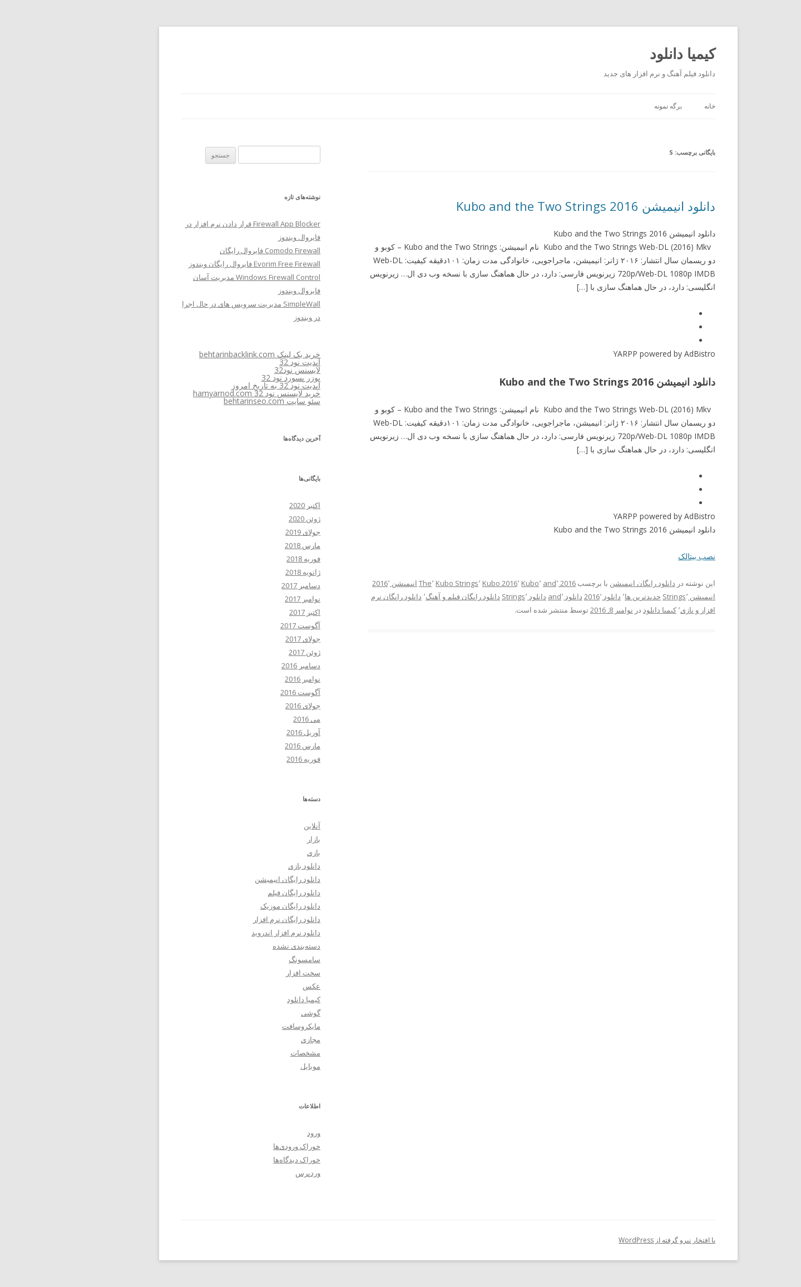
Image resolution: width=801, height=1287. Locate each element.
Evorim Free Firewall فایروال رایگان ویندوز (207, 264)
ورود (266, 1133)
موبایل (263, 1066)
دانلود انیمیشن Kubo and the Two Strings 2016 (538, 206)
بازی (266, 852)
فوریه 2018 (256, 559)
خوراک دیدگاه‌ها (249, 1160)
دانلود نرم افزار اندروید (238, 933)
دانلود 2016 (554, 596)
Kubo (482, 583)
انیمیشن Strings (641, 596)
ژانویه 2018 (255, 572)
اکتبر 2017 (257, 612)
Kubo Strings (409, 583)
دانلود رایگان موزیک (242, 906)
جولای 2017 (255, 639)
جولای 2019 (255, 532)
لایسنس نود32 (249, 369)
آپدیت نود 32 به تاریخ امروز (228, 385)
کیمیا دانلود (635, 53)
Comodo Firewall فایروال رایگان (222, 250)
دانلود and (517, 596)
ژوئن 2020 (257, 519)
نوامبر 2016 (255, 679)
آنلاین (264, 826)
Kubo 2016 (451, 583)
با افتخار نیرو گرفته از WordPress (619, 1240)
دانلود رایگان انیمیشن (594, 583)
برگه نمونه (620, 106)
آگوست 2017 (253, 625)
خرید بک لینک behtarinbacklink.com (212, 354)
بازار (266, 839)
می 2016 (259, 719)
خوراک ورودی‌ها (249, 1146)
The (377, 583)
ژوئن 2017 (257, 652)
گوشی (263, 1013)
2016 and (511, 583)
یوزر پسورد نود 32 (243, 377)
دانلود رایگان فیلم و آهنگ (415, 596)
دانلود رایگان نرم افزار (239, 919)
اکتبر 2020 (257, 505)
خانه (662, 106)
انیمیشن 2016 (346, 583)
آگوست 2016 (253, 692)
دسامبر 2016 (253, 665)
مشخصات (258, 1053)
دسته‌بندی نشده (249, 946)
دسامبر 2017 (253, 585)
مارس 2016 (255, 746)
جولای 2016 (255, 706)
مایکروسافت (253, 1026)
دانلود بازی (256, 866)
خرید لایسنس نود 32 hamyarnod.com (209, 393)
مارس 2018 (255, 545)
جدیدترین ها (595, 596)
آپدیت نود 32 (252, 362)
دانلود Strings (476, 596)
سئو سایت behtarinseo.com (224, 401)
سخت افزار (255, 973)
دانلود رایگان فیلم (246, 892)
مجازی (263, 1039)
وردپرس (260, 1173)
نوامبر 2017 (255, 599)
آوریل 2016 (256, 732)
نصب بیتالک (649, 556)
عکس (264, 986)
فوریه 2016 (256, 759)
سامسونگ (257, 959)
